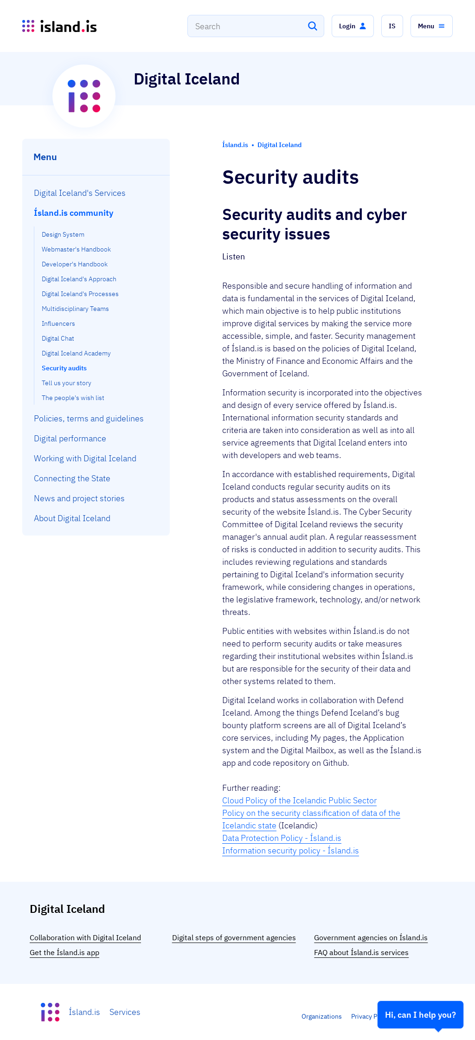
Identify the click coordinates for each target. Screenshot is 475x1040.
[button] (353, 26)
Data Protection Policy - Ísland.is (281, 838)
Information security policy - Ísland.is (290, 850)
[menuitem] (96, 193)
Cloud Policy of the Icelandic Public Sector (299, 800)
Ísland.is (84, 1012)
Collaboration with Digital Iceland (85, 937)
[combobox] (255, 26)
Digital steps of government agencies (234, 937)
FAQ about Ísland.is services (361, 952)
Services (125, 1012)
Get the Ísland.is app (64, 952)
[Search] (312, 26)
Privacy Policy (371, 1016)
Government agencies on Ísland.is (371, 937)
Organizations (322, 1016)
